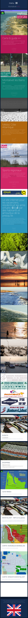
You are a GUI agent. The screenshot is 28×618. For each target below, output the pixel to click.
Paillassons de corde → (6, 464)
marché (13, 85)
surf (15, 175)
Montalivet (14, 6)
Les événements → (5, 437)
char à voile (12, 175)
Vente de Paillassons (21, 601)
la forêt (20, 131)
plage (4, 87)
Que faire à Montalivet (17, 224)
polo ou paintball (13, 176)
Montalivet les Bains (17, 42)
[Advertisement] (14, 590)
